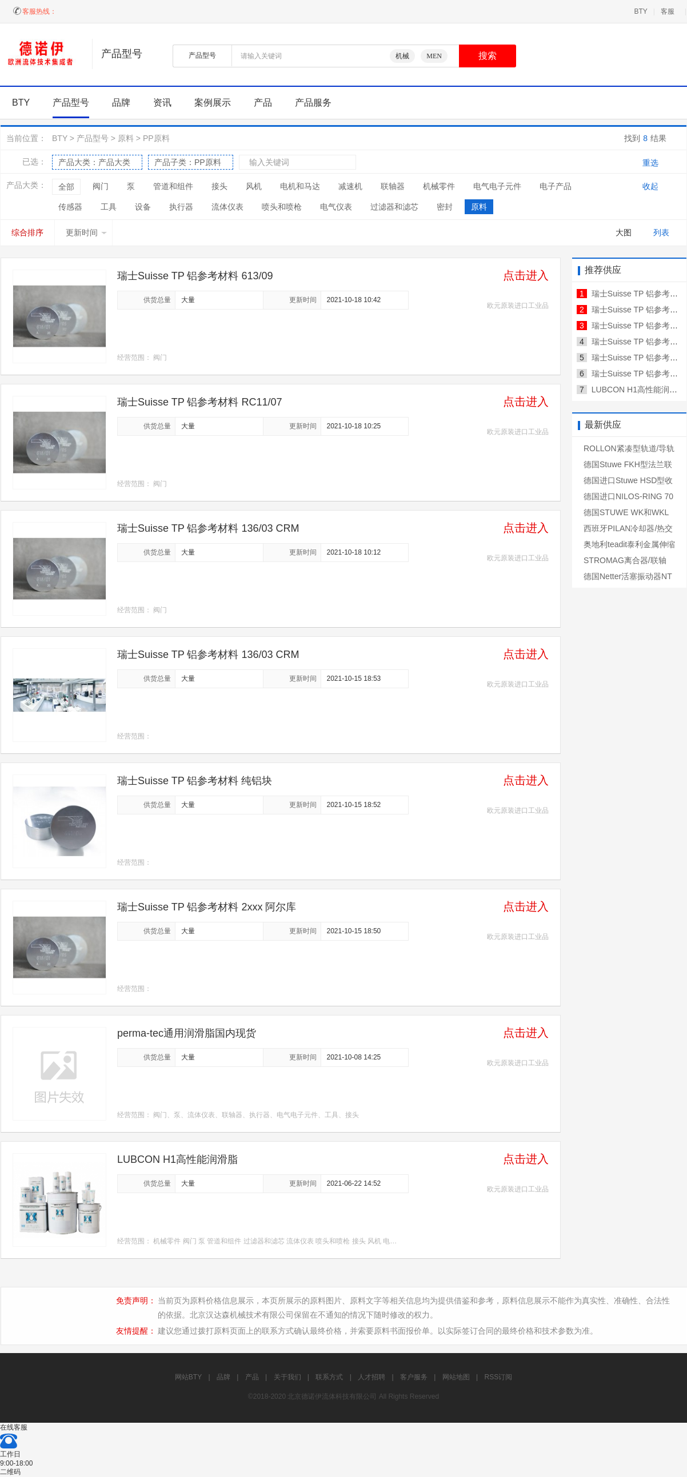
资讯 (162, 102)
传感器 (70, 206)
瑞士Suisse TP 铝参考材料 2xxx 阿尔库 (206, 907)
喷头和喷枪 (282, 206)
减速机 (350, 186)
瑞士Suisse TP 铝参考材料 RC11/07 (199, 402)
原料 (126, 138)
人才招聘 (371, 1377)
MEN (434, 56)
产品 (263, 102)
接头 (219, 186)
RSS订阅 (499, 1377)
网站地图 (456, 1377)
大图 (624, 232)
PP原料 (156, 138)
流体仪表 (227, 206)
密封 (445, 206)
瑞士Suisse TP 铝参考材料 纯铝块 (194, 780)
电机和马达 (300, 186)
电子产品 (556, 186)
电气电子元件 (497, 186)
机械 (402, 56)
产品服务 (313, 102)
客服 (667, 11)
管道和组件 (173, 186)
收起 (650, 186)
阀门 (101, 186)
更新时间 (86, 232)
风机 (254, 186)
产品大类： (94, 162)
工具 (109, 206)
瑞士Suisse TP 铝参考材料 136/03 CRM (208, 528)
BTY (640, 11)
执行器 (181, 206)
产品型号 (71, 102)
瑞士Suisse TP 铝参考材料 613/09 (195, 276)
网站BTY (188, 1377)
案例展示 (212, 102)
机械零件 (439, 186)
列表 (661, 232)
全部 (66, 186)
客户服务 (414, 1377)
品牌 (121, 102)
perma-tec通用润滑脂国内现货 (186, 1033)
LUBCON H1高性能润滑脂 (177, 1159)
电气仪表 (336, 206)
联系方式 (329, 1377)
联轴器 (393, 186)
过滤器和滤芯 (394, 206)
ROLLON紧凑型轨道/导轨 (629, 448)
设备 (143, 206)
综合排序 (27, 232)
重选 (650, 163)
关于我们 (287, 1377)
